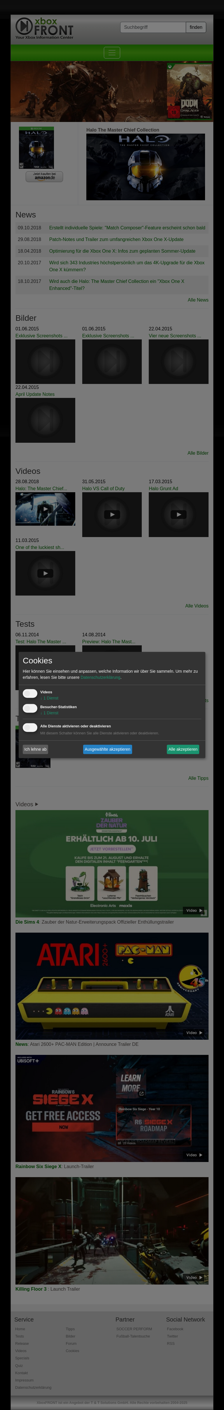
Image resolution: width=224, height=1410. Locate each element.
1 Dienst (49, 698)
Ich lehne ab (35, 749)
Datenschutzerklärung (100, 677)
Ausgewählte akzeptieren (107, 749)
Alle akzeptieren (183, 749)
